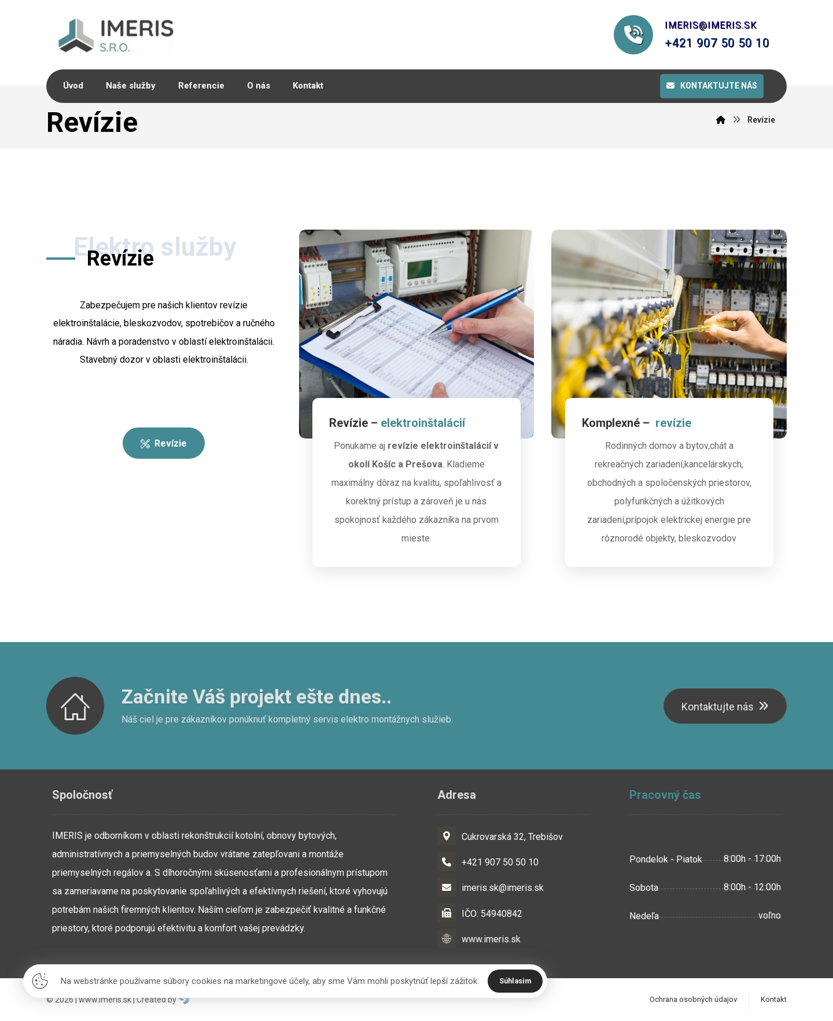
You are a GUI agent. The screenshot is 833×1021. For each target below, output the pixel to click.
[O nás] (164, 445)
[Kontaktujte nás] (725, 707)
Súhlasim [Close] (516, 980)
